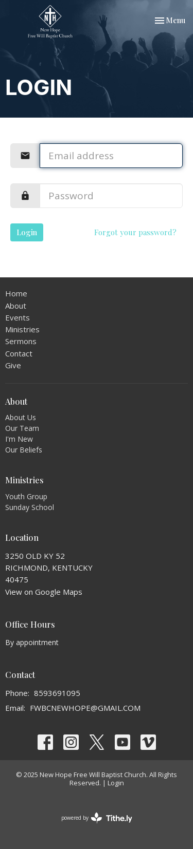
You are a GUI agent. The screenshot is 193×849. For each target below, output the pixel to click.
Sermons (21, 341)
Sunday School (29, 507)
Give (13, 365)
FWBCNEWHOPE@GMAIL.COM (85, 708)
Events (17, 317)
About (15, 305)
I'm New (19, 439)
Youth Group (26, 496)
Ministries (22, 329)
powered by (96, 818)
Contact (18, 353)
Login (26, 232)
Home (16, 293)
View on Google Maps (43, 592)
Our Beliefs (23, 450)
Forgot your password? (135, 232)
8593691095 (57, 693)
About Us (20, 417)
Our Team (22, 428)
